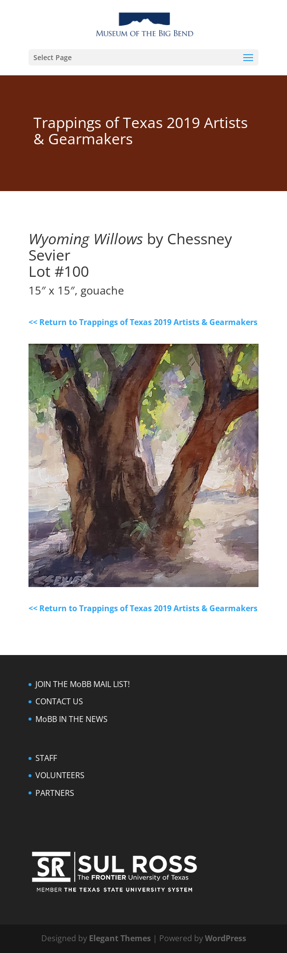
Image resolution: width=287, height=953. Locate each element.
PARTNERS (54, 793)
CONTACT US (59, 701)
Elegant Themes (120, 938)
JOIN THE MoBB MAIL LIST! (82, 684)
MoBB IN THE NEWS (71, 719)
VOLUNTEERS (60, 775)
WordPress (225, 938)
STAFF (46, 758)
